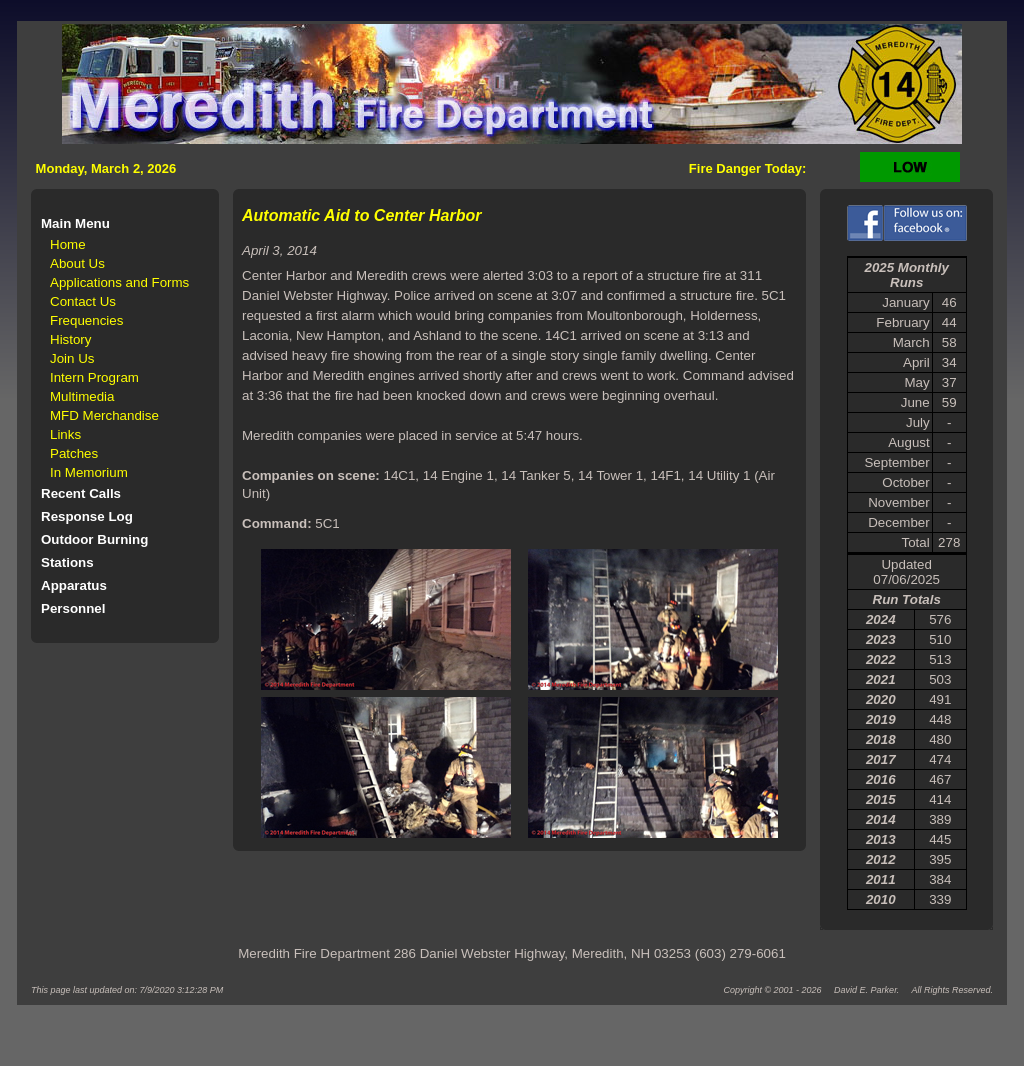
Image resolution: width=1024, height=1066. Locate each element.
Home (68, 244)
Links (65, 434)
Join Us (72, 358)
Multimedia (82, 396)
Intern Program (94, 377)
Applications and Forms (119, 282)
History (70, 339)
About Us (77, 263)
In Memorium (89, 472)
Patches (74, 453)
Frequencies (86, 320)
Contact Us (83, 301)
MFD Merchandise (104, 415)
